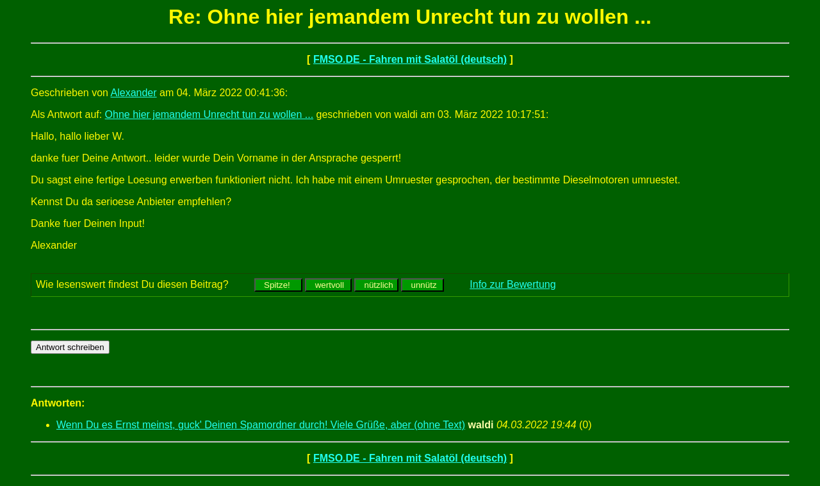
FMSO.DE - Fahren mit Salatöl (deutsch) (410, 59)
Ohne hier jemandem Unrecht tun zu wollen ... (209, 114)
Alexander (134, 92)
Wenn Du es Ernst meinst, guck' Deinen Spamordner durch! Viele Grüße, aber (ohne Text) (260, 424)
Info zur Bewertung (512, 284)
